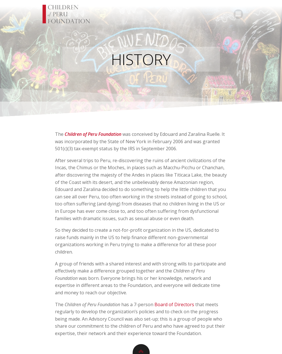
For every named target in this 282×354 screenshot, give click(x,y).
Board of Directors (174, 304)
